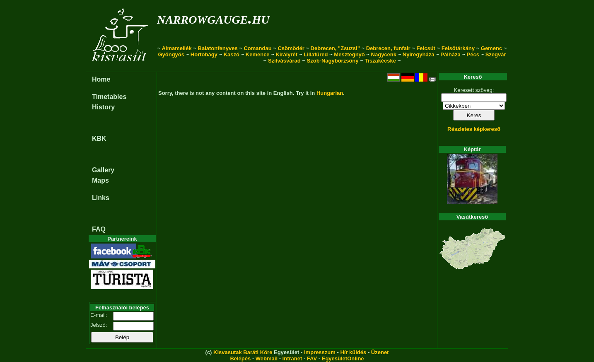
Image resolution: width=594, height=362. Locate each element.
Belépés (240, 358)
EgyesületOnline (343, 358)
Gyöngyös (171, 54)
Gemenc (491, 48)
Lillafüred (316, 54)
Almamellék (176, 48)
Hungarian (329, 93)
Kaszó (231, 54)
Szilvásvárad (284, 61)
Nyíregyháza (419, 54)
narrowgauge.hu (213, 18)
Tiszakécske (380, 61)
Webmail (267, 358)
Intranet (292, 358)
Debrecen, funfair (388, 48)
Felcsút (425, 48)
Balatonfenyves (218, 48)
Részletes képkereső (473, 129)
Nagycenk (383, 54)
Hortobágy (204, 54)
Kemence (258, 54)
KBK (99, 138)
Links (100, 197)
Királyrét (286, 54)
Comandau (257, 48)
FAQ (99, 229)
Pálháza (450, 54)
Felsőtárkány (458, 48)
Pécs (473, 54)
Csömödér (291, 48)
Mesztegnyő (349, 54)
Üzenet (380, 352)
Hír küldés (353, 352)
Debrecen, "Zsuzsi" (335, 48)
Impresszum (320, 352)
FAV (312, 358)
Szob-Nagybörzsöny (333, 61)
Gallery (103, 170)
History (103, 107)
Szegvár (495, 54)
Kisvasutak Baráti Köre (242, 352)
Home (101, 79)
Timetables (109, 96)
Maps (100, 180)
